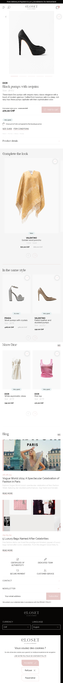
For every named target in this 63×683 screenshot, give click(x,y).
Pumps (22, 133)
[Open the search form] (9, 7)
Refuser (30, 670)
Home (5, 133)
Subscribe (53, 596)
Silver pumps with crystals (16, 320)
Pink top (38, 396)
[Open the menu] (4, 7)
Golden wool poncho (31, 240)
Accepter (30, 663)
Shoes (16, 133)
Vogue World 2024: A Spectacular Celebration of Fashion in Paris (31, 480)
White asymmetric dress (15, 396)
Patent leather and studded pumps (43, 321)
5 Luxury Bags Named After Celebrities (26, 538)
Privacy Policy (45, 602)
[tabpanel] (31, 42)
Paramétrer (30, 678)
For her (10, 133)
